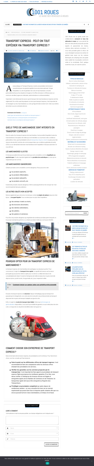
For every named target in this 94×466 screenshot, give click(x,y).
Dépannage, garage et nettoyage (76, 153)
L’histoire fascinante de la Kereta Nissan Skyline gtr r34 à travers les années (45, 24)
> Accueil (5, 1)
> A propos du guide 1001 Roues (18, 1)
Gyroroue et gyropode (76, 107)
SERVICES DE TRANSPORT (77, 170)
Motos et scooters (76, 90)
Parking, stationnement (76, 172)
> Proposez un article (46, 1)
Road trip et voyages (77, 130)
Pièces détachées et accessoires (76, 160)
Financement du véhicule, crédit (77, 123)
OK (47, 463)
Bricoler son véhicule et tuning (76, 146)
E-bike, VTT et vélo (76, 95)
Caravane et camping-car (76, 85)
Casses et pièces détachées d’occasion (76, 149)
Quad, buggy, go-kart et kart (77, 93)
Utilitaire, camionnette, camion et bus (29, 32)
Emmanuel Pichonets (44, 50)
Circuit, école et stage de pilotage (76, 132)
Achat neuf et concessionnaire (77, 144)
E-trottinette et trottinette (76, 102)
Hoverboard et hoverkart (77, 104)
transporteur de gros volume (39, 140)
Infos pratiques (76, 111)
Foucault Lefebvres (77, 242)
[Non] (92, 461)
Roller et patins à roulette (76, 100)
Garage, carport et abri (76, 151)
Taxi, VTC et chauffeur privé (77, 174)
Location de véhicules (76, 181)
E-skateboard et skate (76, 97)
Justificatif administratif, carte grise (76, 118)
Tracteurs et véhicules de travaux (76, 88)
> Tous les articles (34, 1)
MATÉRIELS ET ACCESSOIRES (77, 142)
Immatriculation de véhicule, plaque (76, 121)
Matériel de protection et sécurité (76, 158)
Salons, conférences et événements (76, 139)
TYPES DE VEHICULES (17, 24)
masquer (24, 112)
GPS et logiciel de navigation (77, 156)
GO (73, 238)
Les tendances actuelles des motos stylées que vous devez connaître (79, 248)
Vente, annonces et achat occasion (77, 167)
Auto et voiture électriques (76, 81)
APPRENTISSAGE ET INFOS (76, 109)
